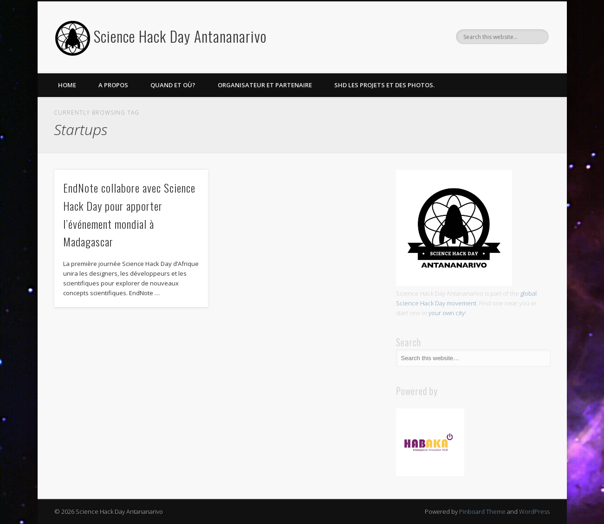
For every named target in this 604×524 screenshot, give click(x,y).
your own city (447, 313)
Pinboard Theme (482, 511)
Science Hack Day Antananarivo (180, 36)
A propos (113, 85)
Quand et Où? (172, 85)
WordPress (534, 511)
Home (67, 85)
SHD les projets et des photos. (384, 85)
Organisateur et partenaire (265, 85)
